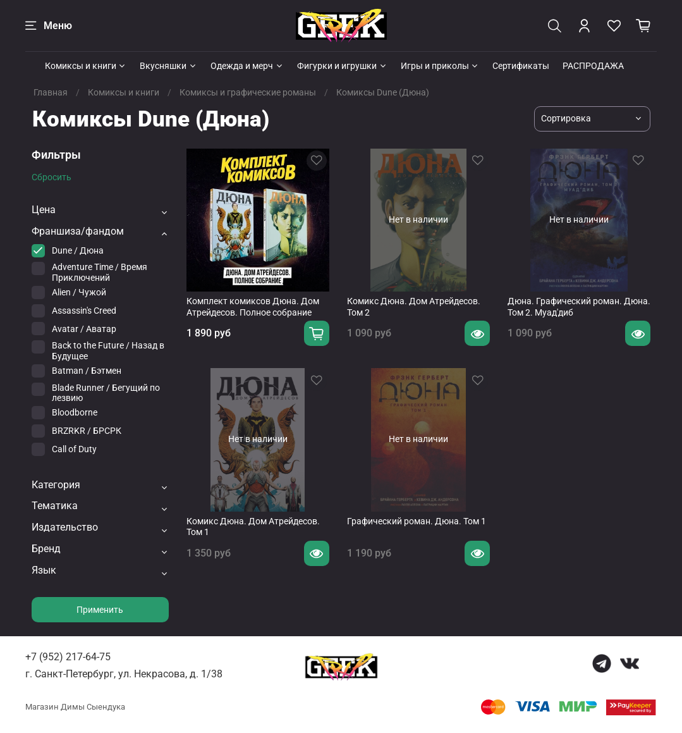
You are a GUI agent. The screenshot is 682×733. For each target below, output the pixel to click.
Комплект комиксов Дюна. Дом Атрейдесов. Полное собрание (252, 306)
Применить (99, 610)
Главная (50, 92)
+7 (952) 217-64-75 (68, 657)
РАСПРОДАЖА (593, 66)
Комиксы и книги (86, 66)
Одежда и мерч (247, 66)
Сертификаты (520, 66)
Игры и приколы (440, 66)
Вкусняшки (168, 66)
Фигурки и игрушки (342, 66)
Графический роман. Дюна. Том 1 (416, 521)
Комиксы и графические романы (248, 92)
